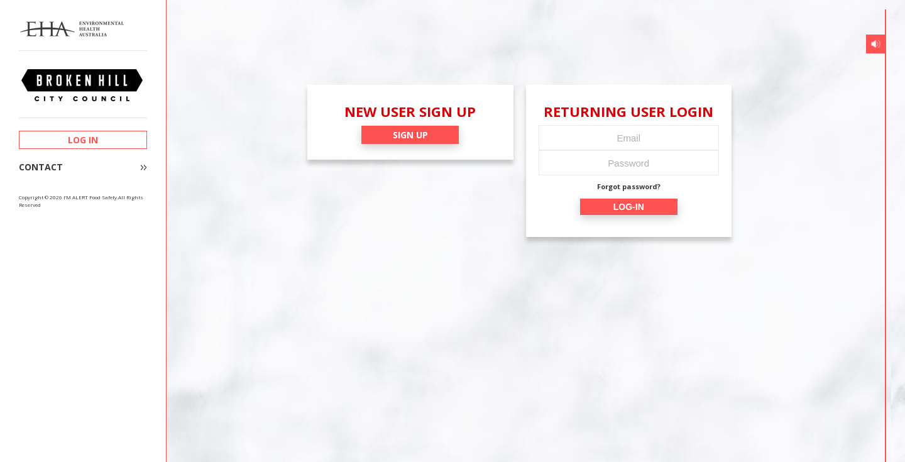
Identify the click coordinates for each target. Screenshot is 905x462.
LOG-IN (628, 207)
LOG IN (83, 140)
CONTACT (41, 167)
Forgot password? (629, 186)
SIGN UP (410, 135)
